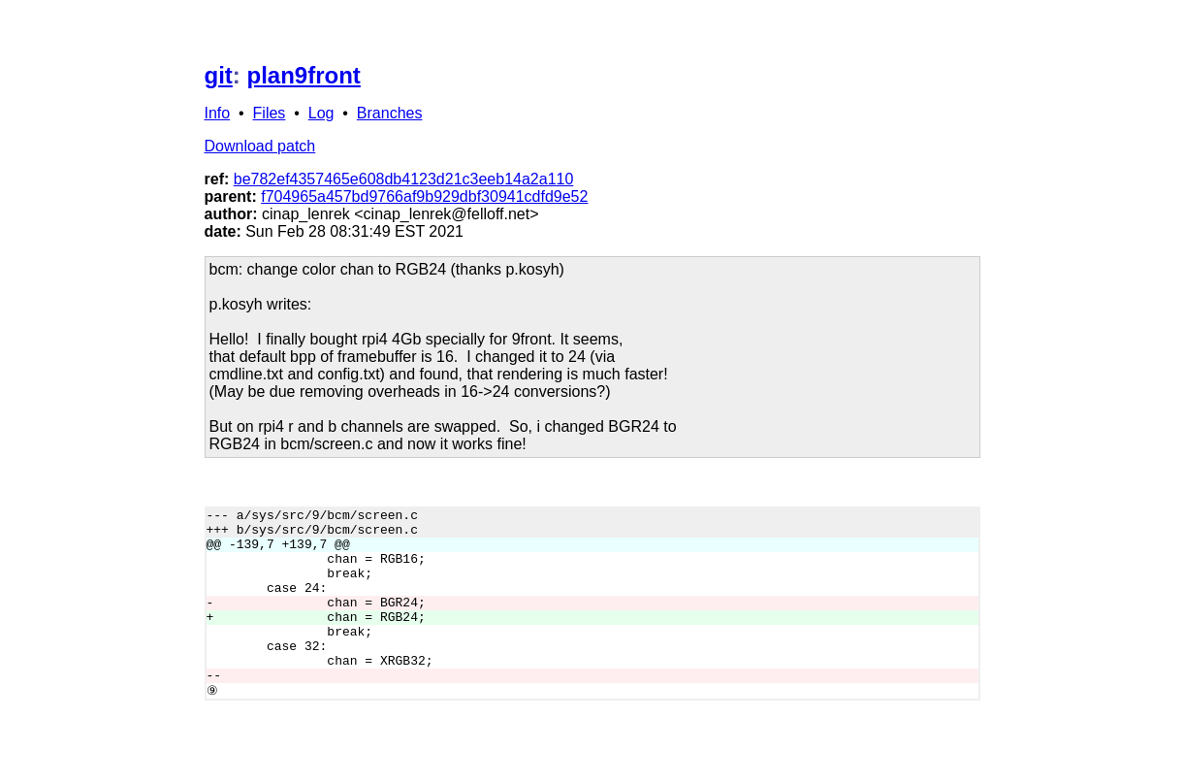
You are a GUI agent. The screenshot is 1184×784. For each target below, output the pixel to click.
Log (321, 113)
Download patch (260, 146)
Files (269, 113)
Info (218, 113)
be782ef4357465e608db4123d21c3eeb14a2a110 (404, 179)
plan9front (304, 75)
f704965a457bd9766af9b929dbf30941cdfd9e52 (424, 196)
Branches (390, 113)
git (219, 75)
